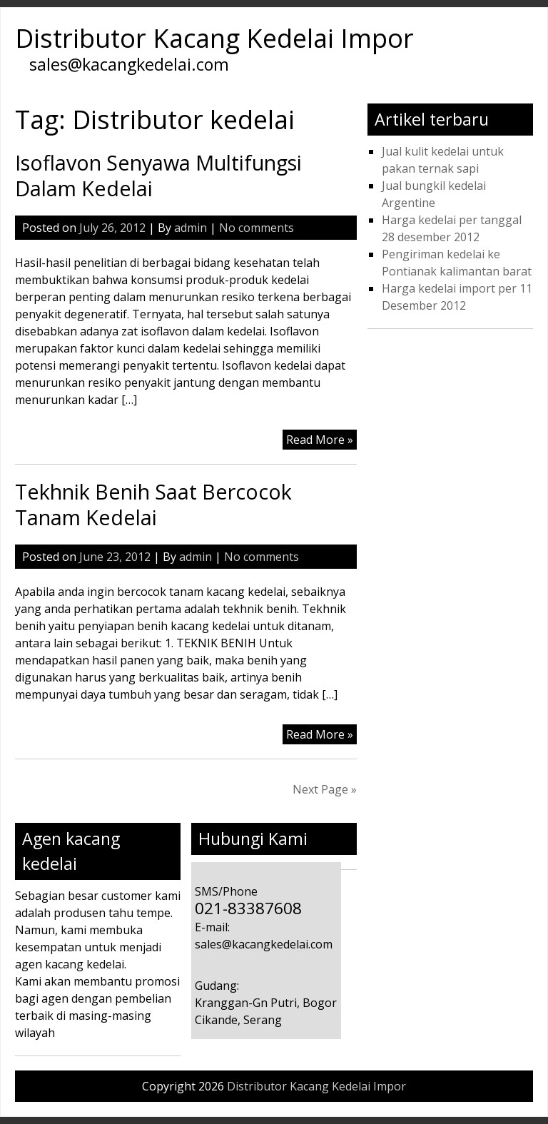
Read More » (319, 439)
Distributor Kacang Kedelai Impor (214, 38)
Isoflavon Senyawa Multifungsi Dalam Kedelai (158, 175)
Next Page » (325, 789)
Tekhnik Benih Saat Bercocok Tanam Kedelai (153, 504)
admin (190, 228)
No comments (256, 228)
